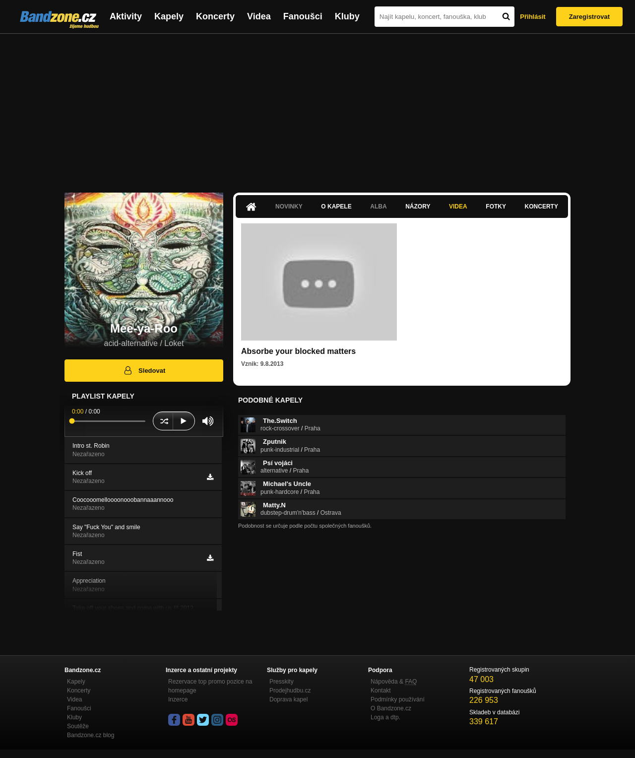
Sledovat (144, 370)
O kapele (336, 206)
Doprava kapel (288, 699)
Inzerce (178, 699)
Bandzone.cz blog (90, 735)
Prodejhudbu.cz (290, 690)
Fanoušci (302, 16)
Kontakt (381, 690)
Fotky (496, 206)
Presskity (281, 681)
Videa (259, 16)
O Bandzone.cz (391, 708)
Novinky (289, 206)
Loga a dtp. (385, 717)
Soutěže (78, 726)
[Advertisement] (317, 108)
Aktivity (126, 16)
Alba (378, 206)
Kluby (347, 16)
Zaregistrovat (589, 16)
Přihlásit (532, 16)
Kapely (169, 16)
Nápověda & (394, 681)
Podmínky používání (398, 699)
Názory (417, 206)
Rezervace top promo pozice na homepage (210, 686)
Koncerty (215, 16)
